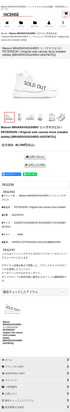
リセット (63, 292)
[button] (63, 24)
